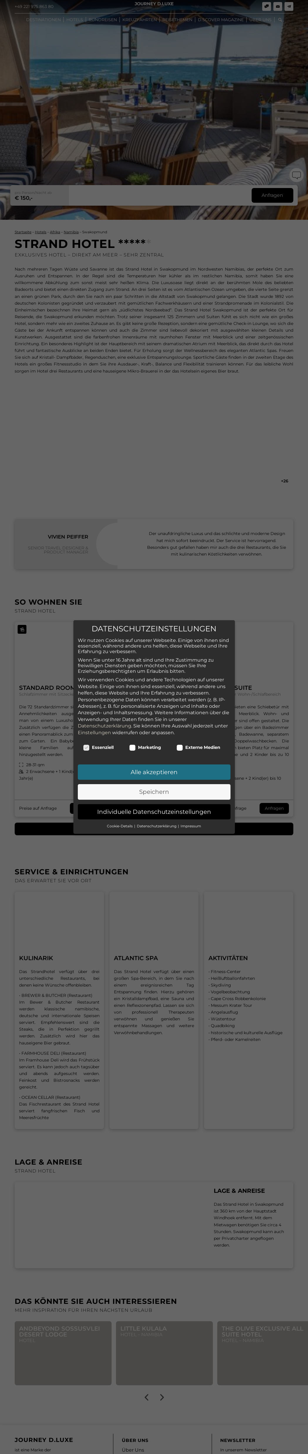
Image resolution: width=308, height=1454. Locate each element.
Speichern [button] (154, 756)
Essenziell (98, 712)
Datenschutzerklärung (104, 690)
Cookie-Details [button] (120, 790)
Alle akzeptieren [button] (154, 736)
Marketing (145, 712)
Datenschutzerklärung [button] (157, 790)
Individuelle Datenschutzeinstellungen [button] (154, 776)
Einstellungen (94, 697)
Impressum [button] (191, 790)
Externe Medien (198, 712)
